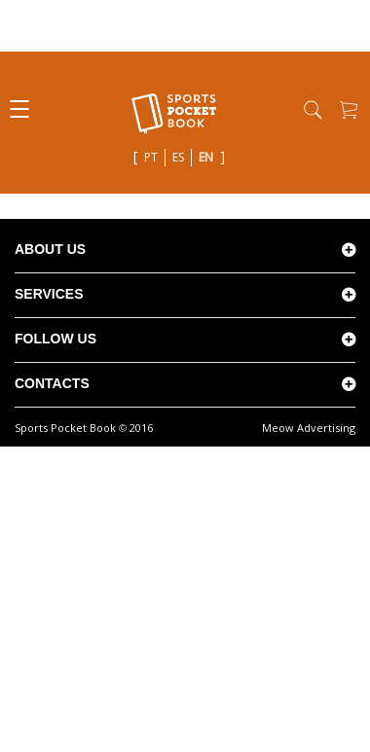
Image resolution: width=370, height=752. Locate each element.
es (178, 157)
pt (151, 157)
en (206, 157)
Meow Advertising (308, 427)
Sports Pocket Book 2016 (84, 427)
